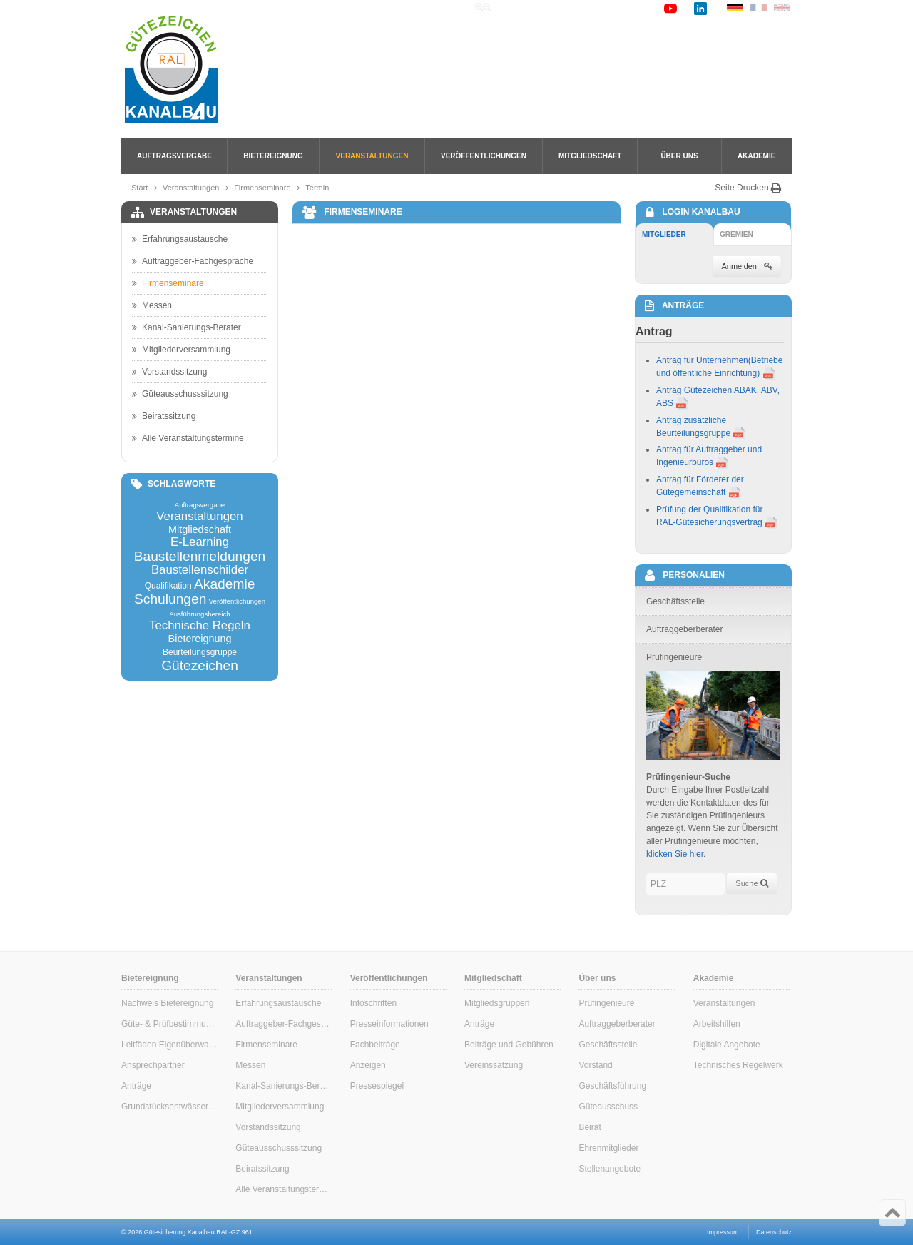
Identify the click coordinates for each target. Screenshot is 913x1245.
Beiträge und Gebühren (509, 1045)
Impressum (723, 1232)
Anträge (136, 1086)
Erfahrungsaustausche (180, 239)
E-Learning (199, 543)
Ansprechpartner (153, 1065)
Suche (556, 7)
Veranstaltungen (372, 156)
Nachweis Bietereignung (167, 1003)
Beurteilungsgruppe (200, 652)
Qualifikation (168, 585)
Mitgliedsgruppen (496, 1003)
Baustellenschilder (199, 570)
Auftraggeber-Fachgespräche (192, 261)
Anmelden (746, 266)
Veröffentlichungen (483, 156)
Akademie (756, 156)
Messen (152, 305)
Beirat (589, 1127)
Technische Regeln (199, 626)
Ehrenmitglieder (608, 1148)
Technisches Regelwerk (738, 1065)
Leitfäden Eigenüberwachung (169, 1045)
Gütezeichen (199, 665)
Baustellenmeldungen (200, 556)
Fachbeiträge (375, 1045)
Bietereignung (272, 156)
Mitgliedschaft (589, 156)
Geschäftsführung (612, 1086)
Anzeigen (368, 1065)
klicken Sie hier (674, 854)
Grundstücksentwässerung (169, 1107)
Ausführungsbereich (199, 614)
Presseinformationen (389, 1024)
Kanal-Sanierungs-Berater (186, 327)
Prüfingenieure (606, 1003)
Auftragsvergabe (174, 156)
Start (139, 187)
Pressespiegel (377, 1086)
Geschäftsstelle (607, 1045)
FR (758, 7)
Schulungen (170, 599)
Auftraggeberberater (616, 1024)
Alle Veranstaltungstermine (188, 438)
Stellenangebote (609, 1169)
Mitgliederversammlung (181, 349)
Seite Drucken (748, 188)
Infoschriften (373, 1003)
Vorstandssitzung (169, 371)
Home (517, 7)
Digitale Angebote (726, 1045)
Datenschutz (774, 1232)
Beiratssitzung (163, 416)
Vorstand (595, 1065)
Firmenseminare (262, 187)
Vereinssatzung (493, 1065)
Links (593, 7)
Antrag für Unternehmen (702, 360)
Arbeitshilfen (716, 1024)
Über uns (679, 156)
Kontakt (636, 7)
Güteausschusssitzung (180, 393)
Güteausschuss (608, 1107)
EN (782, 7)
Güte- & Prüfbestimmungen (169, 1024)
